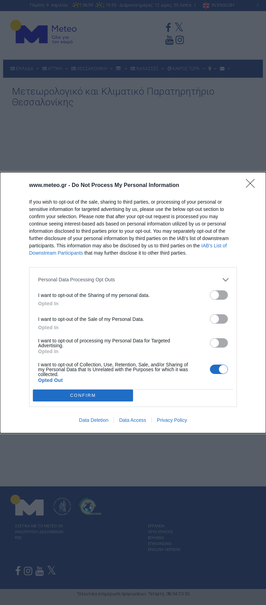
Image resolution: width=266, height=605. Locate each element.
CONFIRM (83, 395)
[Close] (252, 185)
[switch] (219, 295)
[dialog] (133, 302)
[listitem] (133, 279)
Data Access (132, 420)
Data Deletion (93, 420)
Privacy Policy (172, 420)
